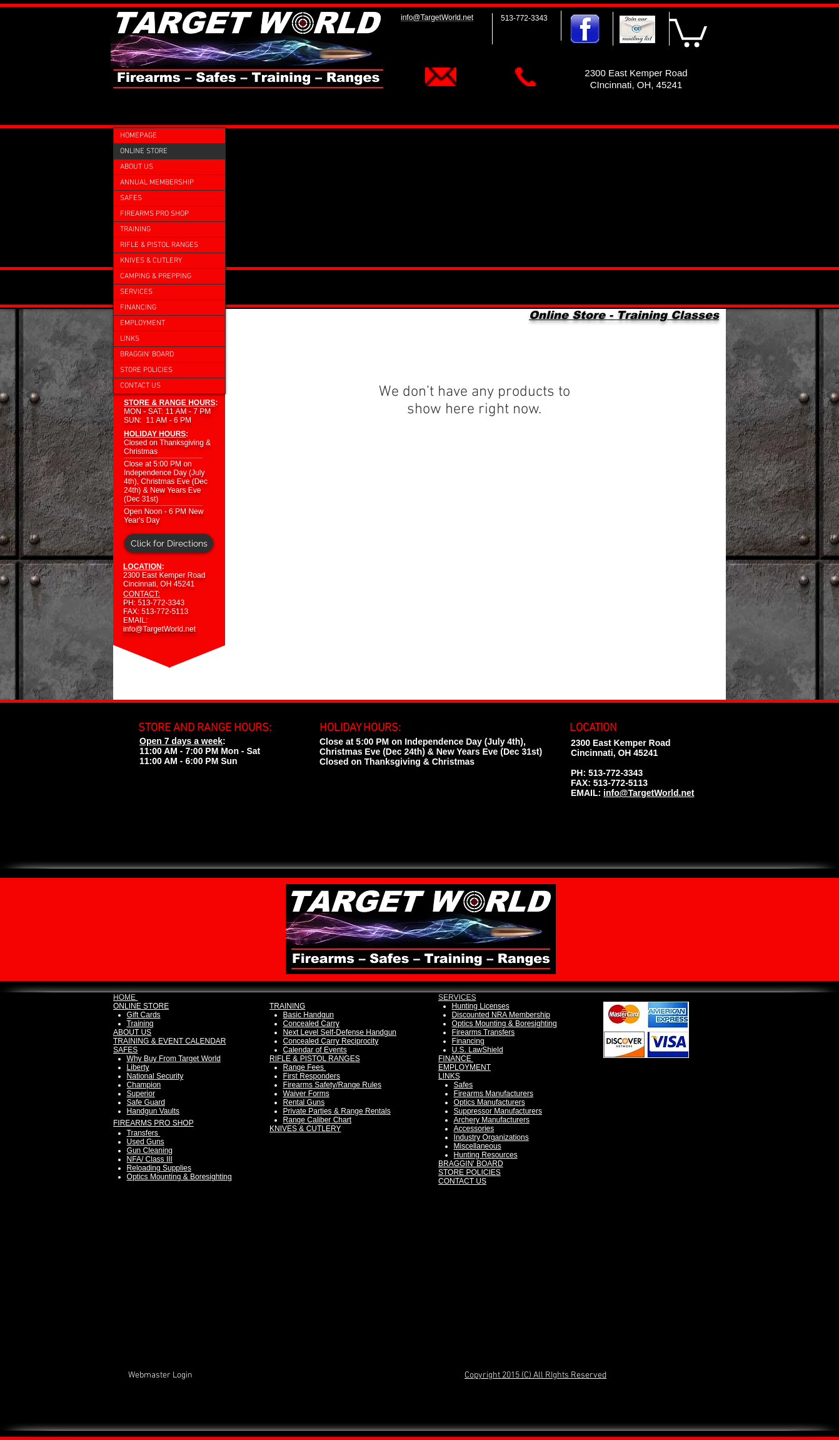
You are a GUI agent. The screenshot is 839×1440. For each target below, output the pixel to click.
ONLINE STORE (144, 151)
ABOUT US (136, 167)
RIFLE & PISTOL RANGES (159, 245)
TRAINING (135, 229)
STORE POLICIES (146, 370)
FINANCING (138, 307)
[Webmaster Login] (160, 1375)
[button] (688, 31)
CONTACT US (140, 385)
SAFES (131, 198)
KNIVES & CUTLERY (151, 260)
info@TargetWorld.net (648, 793)
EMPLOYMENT (142, 323)
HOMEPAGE (138, 135)
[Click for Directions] (168, 543)
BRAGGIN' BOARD (147, 354)
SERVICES (136, 292)
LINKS (129, 339)
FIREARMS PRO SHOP (154, 213)
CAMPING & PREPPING (155, 276)
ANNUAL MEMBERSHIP (157, 182)
